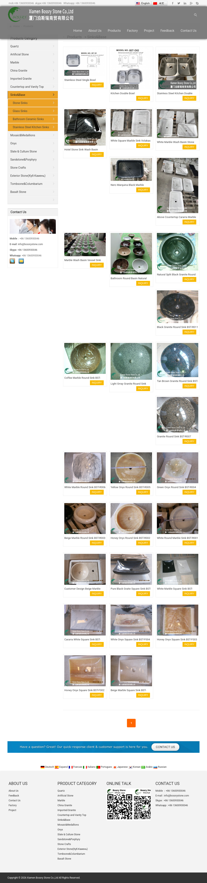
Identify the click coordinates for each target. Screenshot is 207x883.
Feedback (167, 31)
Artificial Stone (19, 54)
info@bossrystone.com (30, 244)
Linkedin (184, 3)
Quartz (14, 46)
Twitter (178, 3)
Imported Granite (21, 78)
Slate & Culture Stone (23, 151)
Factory (132, 31)
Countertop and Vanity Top (27, 86)
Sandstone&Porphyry (23, 159)
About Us (94, 31)
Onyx (13, 143)
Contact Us (188, 31)
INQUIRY (97, 85)
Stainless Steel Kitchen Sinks (31, 127)
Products (114, 31)
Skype (197, 3)
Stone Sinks (20, 103)
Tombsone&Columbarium (26, 183)
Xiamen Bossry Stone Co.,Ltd (42, 877)
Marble (14, 62)
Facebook (172, 3)
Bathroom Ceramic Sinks (28, 119)
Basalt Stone (18, 192)
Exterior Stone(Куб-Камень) (27, 175)
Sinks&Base (17, 94)
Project (149, 31)
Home (77, 31)
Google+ (190, 3)
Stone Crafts (18, 167)
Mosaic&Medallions (22, 135)
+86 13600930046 (24, 3)
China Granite (18, 70)
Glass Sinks (20, 111)
